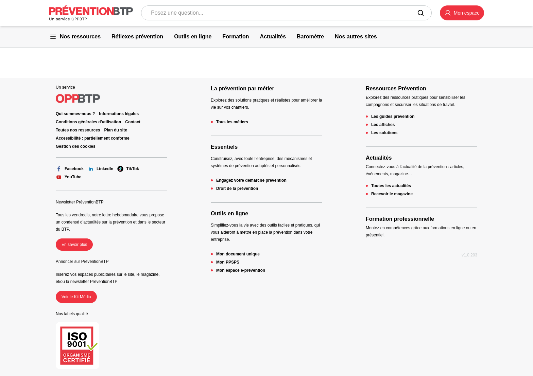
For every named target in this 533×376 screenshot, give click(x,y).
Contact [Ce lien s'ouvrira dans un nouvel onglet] (132, 122)
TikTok (128, 169)
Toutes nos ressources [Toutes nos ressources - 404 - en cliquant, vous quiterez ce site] (78, 130)
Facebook (70, 169)
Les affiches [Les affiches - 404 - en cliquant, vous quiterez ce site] (383, 124)
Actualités (379, 158)
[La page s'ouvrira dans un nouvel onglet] (462, 12)
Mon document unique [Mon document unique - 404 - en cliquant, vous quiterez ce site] (238, 254)
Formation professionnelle (400, 219)
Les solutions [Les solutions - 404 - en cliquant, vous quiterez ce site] (384, 132)
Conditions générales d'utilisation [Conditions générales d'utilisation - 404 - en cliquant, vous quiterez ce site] (88, 122)
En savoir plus (74, 244)
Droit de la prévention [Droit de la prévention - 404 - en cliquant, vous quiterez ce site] (237, 188)
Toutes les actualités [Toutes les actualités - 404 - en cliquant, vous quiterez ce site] (391, 185)
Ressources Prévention (396, 88)
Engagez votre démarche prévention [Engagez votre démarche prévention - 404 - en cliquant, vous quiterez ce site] (251, 180)
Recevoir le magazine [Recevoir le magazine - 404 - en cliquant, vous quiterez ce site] (392, 194)
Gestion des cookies (76, 146)
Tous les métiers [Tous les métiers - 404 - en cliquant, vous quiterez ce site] (232, 122)
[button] (462, 12)
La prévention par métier (242, 88)
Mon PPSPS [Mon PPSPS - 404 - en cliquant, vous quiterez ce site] (227, 262)
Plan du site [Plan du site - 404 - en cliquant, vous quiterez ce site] (115, 130)
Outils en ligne (229, 213)
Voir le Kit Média (76, 296)
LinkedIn (100, 169)
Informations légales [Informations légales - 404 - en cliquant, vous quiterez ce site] (119, 113)
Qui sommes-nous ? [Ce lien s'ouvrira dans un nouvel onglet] (75, 113)
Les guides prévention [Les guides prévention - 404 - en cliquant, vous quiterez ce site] (392, 116)
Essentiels (224, 147)
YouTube (69, 177)
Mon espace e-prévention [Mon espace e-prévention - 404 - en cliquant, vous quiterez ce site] (240, 270)
